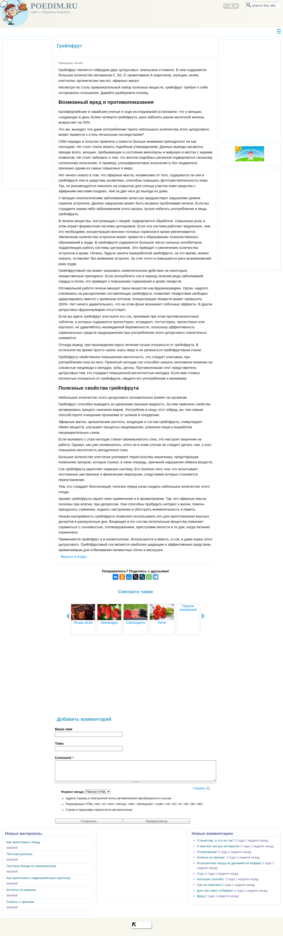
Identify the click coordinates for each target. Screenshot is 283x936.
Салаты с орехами (20, 902)
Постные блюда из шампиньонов (31, 866)
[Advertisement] (135, 678)
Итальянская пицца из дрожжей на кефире (229, 863)
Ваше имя (63, 729)
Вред (201, 896)
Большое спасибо (211, 879)
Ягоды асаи (83, 622)
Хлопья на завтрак (211, 857)
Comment (64, 758)
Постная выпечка (19, 854)
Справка (199, 788)
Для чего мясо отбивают (215, 890)
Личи (162, 622)
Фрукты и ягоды (74, 556)
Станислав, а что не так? (215, 840)
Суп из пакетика (209, 885)
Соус (200, 873)
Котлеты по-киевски (21, 890)
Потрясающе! (207, 852)
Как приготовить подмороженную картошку (38, 878)
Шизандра (109, 622)
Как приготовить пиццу (23, 842)
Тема (59, 743)
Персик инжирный (188, 608)
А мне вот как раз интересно (218, 846)
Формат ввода (73, 792)
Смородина (135, 622)
